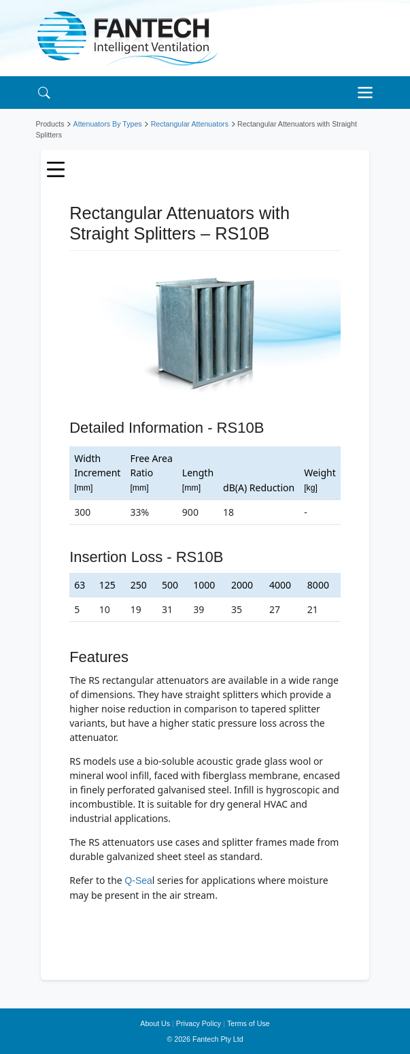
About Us (155, 1023)
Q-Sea (138, 880)
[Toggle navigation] (369, 92)
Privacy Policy (198, 1023)
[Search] (44, 92)
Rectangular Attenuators (189, 124)
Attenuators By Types (107, 124)
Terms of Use (248, 1023)
